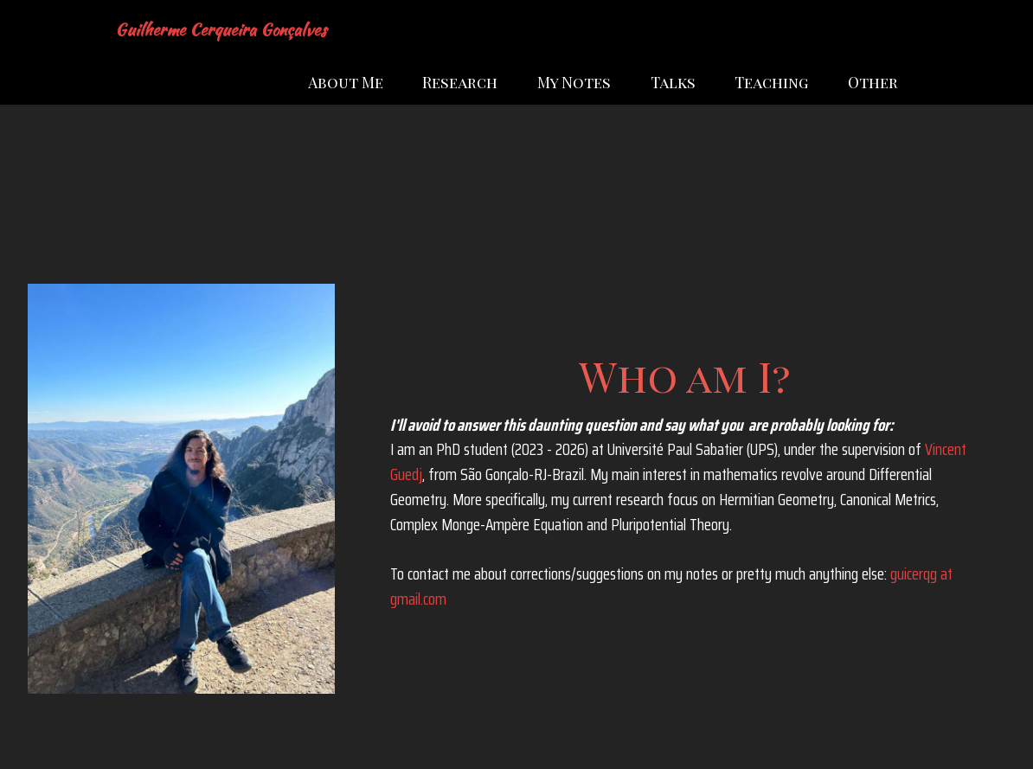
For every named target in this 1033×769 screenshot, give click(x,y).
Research (459, 82)
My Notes (574, 82)
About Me (345, 82)
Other (873, 82)
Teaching (771, 82)
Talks (673, 82)
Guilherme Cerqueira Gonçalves (220, 30)
